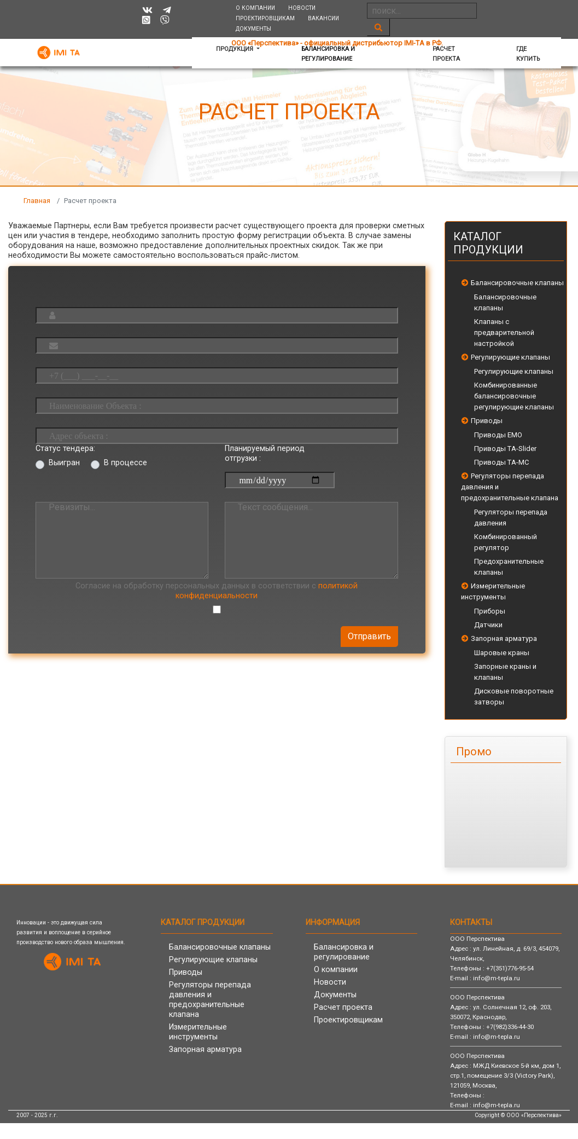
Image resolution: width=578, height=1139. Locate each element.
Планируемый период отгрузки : (265, 453)
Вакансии (323, 18)
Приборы (489, 611)
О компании (255, 8)
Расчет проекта (446, 53)
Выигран (64, 462)
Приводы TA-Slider (505, 448)
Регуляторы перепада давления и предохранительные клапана (210, 999)
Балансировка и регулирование (328, 53)
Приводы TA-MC (501, 462)
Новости (302, 8)
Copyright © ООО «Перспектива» (518, 1115)
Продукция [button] (235, 49)
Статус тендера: (65, 448)
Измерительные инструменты (198, 1032)
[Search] (422, 11)
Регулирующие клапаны (510, 357)
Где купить (528, 53)
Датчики (488, 625)
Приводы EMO (498, 435)
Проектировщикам (265, 18)
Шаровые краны (501, 653)
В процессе (125, 462)
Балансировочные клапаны (517, 283)
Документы (253, 29)
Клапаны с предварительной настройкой (504, 332)
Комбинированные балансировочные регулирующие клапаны (514, 396)
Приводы (487, 421)
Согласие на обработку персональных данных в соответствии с (216, 590)
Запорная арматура (504, 638)
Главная (37, 200)
